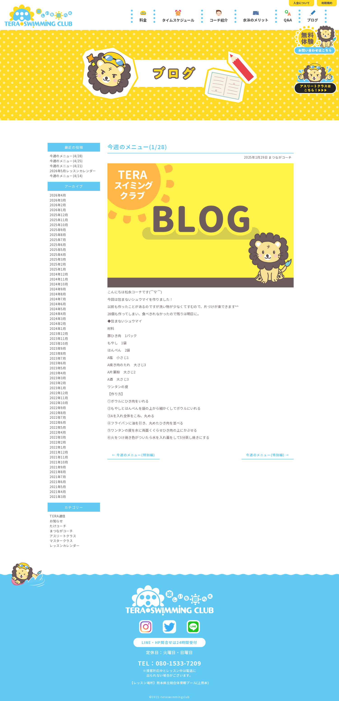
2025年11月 (59, 219)
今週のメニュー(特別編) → (267, 455)
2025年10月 (59, 224)
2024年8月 (58, 294)
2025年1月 (58, 269)
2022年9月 (58, 407)
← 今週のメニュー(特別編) (133, 455)
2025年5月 (58, 249)
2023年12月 (59, 333)
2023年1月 (58, 388)
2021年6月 (58, 481)
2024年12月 (59, 274)
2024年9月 (58, 289)
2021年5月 (58, 486)
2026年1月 (58, 210)
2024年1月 (58, 328)
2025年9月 (58, 229)
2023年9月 (58, 348)
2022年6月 (58, 422)
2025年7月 (58, 239)
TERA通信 (57, 516)
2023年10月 (59, 343)
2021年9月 (58, 467)
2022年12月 (59, 393)
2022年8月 (58, 412)
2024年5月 (58, 309)
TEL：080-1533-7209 (169, 663)
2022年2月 (58, 442)
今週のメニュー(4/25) (66, 161)
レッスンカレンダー (64, 545)
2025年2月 (58, 264)
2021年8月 (58, 472)
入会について (301, 3)
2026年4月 (58, 195)
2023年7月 (58, 358)
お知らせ (56, 521)
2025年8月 (58, 234)
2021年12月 (59, 452)
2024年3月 (58, 318)
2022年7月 (58, 417)
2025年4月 (58, 254)
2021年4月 (58, 491)
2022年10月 (59, 402)
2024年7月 (58, 299)
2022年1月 (58, 447)
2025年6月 (58, 244)
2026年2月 (58, 205)
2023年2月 (58, 383)
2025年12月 (59, 215)
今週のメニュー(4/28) (66, 156)
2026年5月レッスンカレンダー (73, 171)
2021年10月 (59, 462)
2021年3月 (58, 496)
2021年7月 (58, 476)
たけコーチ (58, 526)
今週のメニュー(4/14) (66, 176)
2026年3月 (58, 200)
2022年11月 (59, 398)
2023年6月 (58, 363)
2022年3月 (58, 437)
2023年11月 (59, 338)
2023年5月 (58, 368)
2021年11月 (59, 457)
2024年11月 (59, 279)
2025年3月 (58, 259)
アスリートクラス (63, 536)
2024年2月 (58, 323)
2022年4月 (58, 432)
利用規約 (326, 3)
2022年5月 (58, 427)
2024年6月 (58, 304)
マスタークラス (61, 540)
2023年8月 (58, 353)
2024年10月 (59, 284)
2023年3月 (58, 378)
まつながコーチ (280, 157)
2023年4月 (58, 373)
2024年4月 (58, 313)
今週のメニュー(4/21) (66, 166)
